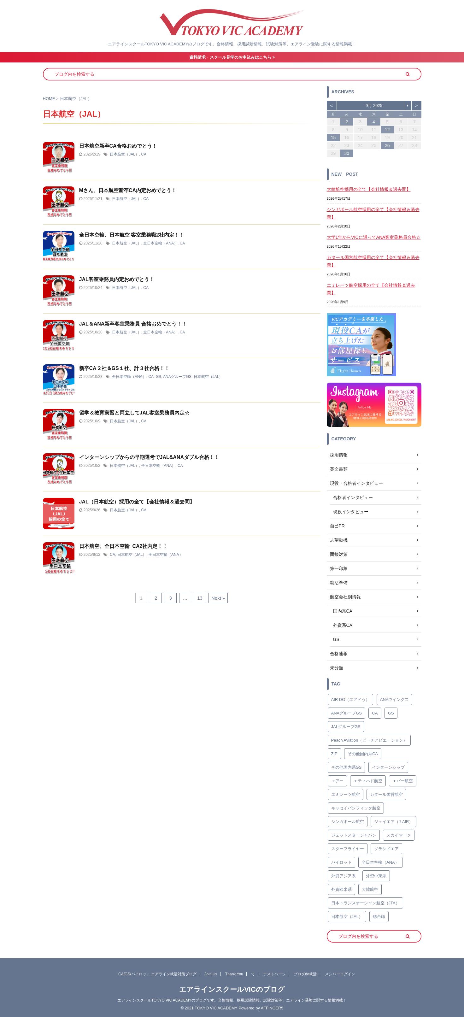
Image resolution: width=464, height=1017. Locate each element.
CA (144, 154)
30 (346, 153)
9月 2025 (374, 105)
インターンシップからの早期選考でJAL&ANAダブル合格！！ (149, 457)
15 (333, 137)
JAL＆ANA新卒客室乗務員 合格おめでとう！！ (133, 323)
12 (387, 129)
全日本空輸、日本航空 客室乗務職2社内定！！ (131, 235)
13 (200, 598)
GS (158, 376)
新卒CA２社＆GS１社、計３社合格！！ (124, 368)
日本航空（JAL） (124, 154)
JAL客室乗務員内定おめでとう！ (116, 279)
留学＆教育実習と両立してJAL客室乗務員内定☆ (134, 412)
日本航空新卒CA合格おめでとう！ (118, 146)
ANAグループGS (177, 376)
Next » (218, 598)
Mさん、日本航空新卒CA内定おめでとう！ (127, 190)
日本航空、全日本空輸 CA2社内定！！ (123, 546)
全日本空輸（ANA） (160, 243)
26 (387, 145)
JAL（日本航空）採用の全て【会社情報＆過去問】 (137, 501)
